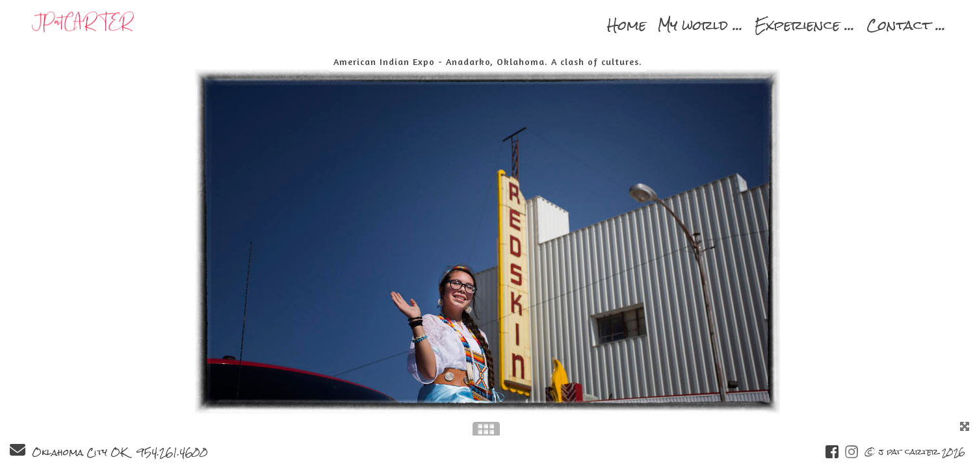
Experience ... (805, 25)
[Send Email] (17, 452)
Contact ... (906, 25)
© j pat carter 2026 (914, 452)
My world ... (700, 25)
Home (626, 25)
